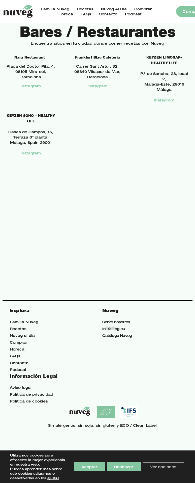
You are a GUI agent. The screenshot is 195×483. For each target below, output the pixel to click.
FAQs (86, 14)
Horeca (65, 14)
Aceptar (89, 467)
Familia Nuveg (55, 9)
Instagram (31, 86)
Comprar (143, 9)
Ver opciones (163, 467)
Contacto (108, 14)
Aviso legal (20, 387)
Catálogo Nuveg (117, 335)
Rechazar (123, 467)
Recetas (85, 9)
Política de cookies (29, 401)
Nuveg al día (114, 9)
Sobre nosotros (116, 322)
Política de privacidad (31, 394)
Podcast (133, 14)
